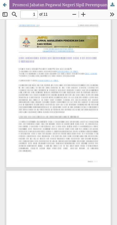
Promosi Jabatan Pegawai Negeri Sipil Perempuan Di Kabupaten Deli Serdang (64, 5)
